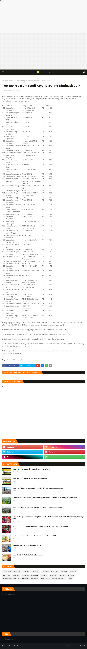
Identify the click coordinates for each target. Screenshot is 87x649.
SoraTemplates (19, 646)
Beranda (5, 81)
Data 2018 (54, 572)
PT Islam (17, 579)
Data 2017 (45, 572)
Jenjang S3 (62, 575)
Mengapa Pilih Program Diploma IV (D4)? (27, 545)
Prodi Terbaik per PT (58, 579)
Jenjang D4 (34, 575)
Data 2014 (27, 572)
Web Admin (7, 91)
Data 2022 (16, 575)
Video (70, 579)
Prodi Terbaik (45, 579)
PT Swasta (25, 579)
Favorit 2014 (11, 360)
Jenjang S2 (53, 575)
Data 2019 (64, 572)
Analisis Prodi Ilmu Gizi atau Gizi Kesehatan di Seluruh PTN (34, 536)
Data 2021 (6, 575)
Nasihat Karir (7, 579)
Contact (82, 646)
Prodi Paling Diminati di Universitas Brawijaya (30, 479)
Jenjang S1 (12, 81)
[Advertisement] (43, 18)
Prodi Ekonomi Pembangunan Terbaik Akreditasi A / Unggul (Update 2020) (40, 526)
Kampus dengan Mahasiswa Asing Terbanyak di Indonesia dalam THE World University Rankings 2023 (48, 518)
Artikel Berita (7, 572)
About (76, 646)
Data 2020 (73, 572)
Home (69, 646)
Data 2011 (17, 572)
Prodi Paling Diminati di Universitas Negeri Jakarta (31, 469)
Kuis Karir (71, 575)
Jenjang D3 (25, 575)
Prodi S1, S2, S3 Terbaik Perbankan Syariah (28, 555)
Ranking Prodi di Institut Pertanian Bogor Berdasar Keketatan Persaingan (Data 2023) (45, 498)
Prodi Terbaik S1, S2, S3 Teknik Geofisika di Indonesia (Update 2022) (38, 488)
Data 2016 (36, 572)
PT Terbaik (34, 579)
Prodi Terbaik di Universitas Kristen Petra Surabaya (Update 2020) (37, 507)
